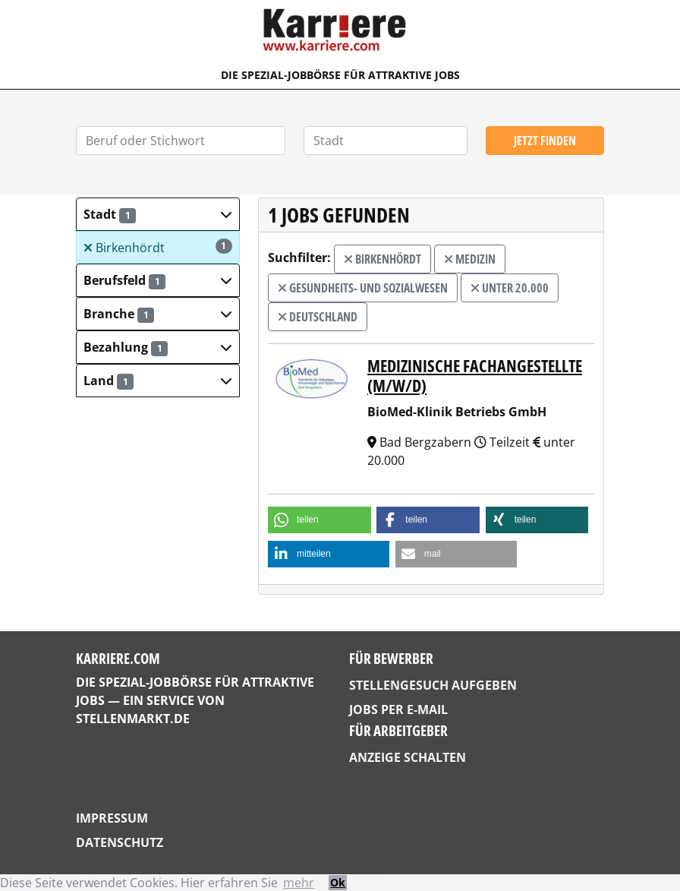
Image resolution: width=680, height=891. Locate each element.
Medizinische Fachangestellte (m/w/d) (474, 376)
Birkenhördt (157, 247)
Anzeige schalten (407, 757)
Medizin (470, 259)
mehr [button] (298, 882)
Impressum (112, 818)
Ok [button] (337, 882)
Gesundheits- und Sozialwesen (363, 288)
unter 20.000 (510, 288)
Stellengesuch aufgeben (433, 685)
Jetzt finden (545, 140)
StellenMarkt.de (133, 718)
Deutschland (317, 316)
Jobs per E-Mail (398, 709)
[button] (158, 214)
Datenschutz (119, 842)
